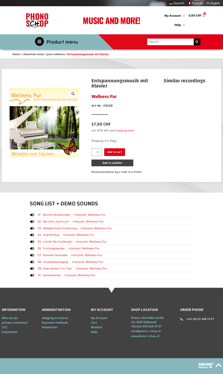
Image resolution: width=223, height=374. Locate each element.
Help (178, 25)
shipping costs (124, 130)
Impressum (10, 332)
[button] (146, 331)
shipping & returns (55, 318)
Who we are (10, 318)
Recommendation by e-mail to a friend (116, 172)
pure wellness (56, 54)
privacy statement (15, 322)
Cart (94, 322)
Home (16, 54)
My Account (172, 15)
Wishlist (96, 327)
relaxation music (33, 54)
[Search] (197, 42)
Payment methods (55, 322)
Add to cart (114, 152)
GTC (4, 327)
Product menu (62, 42)
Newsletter (50, 327)
